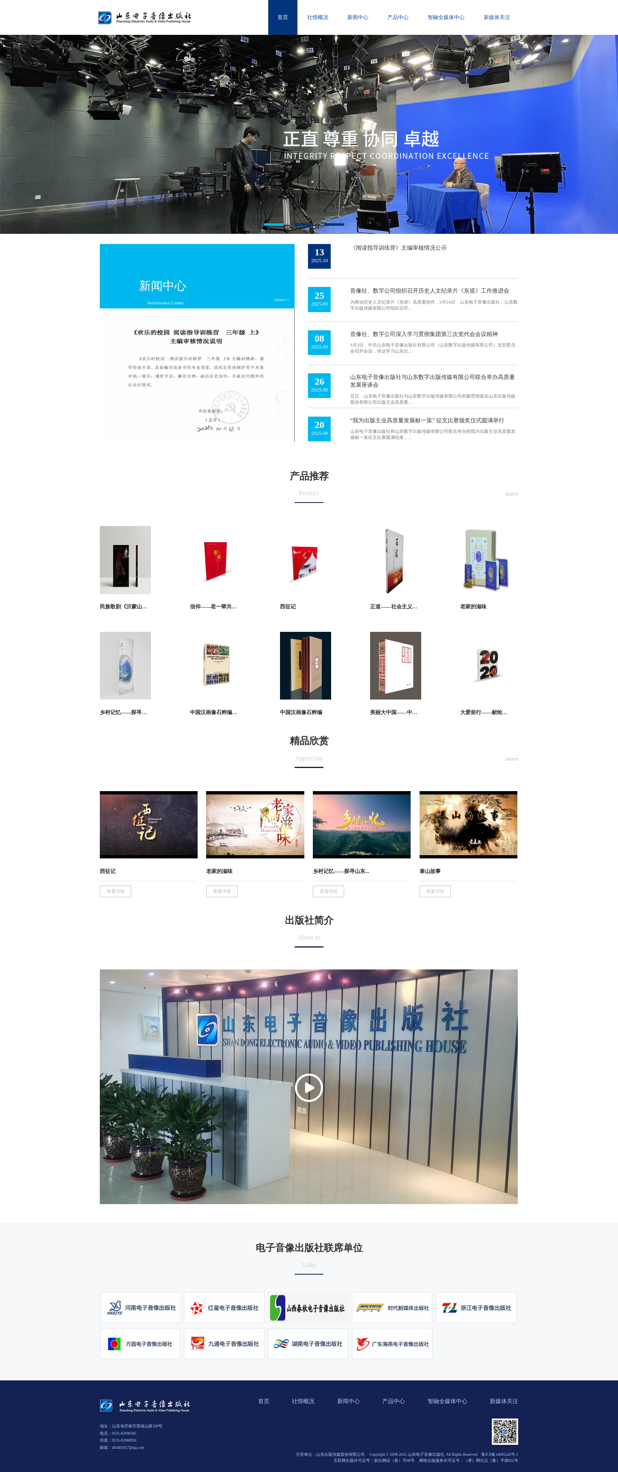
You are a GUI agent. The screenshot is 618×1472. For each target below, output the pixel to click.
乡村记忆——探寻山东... (341, 871)
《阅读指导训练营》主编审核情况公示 (398, 247)
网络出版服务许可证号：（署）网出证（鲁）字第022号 (468, 1461)
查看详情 (116, 891)
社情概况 (303, 1401)
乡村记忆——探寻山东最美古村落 (124, 712)
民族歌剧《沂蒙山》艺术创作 (124, 607)
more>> (282, 299)
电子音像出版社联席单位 (309, 1248)
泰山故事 (430, 871)
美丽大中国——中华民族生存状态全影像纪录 (394, 712)
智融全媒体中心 (447, 1401)
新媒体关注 (504, 1401)
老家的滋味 (473, 607)
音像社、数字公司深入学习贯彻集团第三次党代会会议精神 (424, 334)
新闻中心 (162, 285)
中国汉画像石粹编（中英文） (214, 712)
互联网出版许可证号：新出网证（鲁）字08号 (374, 1461)
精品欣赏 (309, 741)
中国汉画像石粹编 (301, 712)
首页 (263, 1401)
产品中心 (393, 1401)
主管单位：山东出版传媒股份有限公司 (330, 1455)
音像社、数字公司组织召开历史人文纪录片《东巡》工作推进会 (429, 290)
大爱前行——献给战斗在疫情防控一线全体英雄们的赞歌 (484, 712)
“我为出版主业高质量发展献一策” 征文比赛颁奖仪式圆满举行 (427, 420)
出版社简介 (309, 920)
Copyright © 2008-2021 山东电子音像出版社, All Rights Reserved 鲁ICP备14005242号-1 (444, 1455)
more (512, 493)
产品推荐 (309, 476)
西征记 (288, 607)
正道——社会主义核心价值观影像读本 (394, 607)
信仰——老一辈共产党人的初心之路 (214, 607)
